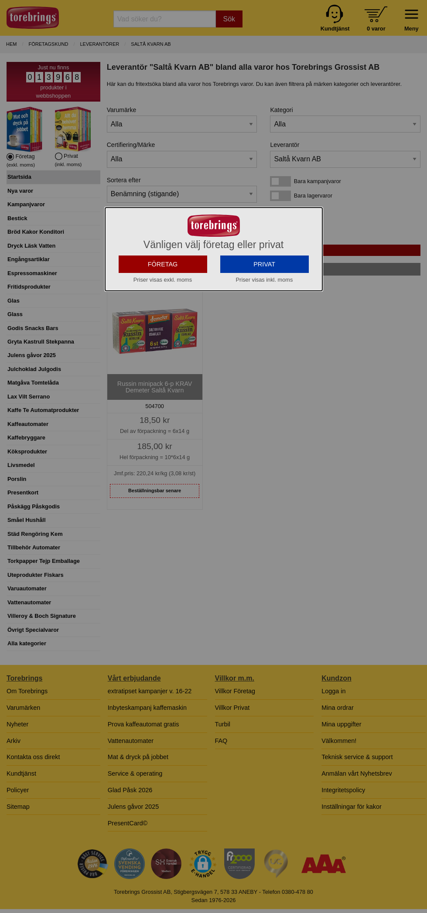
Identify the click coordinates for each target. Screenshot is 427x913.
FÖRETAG (163, 297)
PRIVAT (264, 297)
